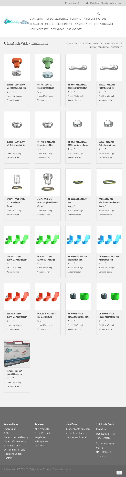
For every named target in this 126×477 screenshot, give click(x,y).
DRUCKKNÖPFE (64, 23)
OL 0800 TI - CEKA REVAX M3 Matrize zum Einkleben (109, 315)
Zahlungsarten (12, 445)
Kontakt (8, 457)
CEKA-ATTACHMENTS (41, 23)
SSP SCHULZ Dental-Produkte (63, 18)
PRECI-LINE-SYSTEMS (95, 18)
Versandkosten (13, 100)
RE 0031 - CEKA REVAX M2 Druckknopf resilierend (16, 201)
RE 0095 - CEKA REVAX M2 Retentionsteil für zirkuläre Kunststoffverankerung (17, 143)
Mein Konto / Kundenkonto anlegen (104, 2)
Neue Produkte (43, 433)
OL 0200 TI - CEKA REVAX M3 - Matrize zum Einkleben (46, 258)
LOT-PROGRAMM (103, 23)
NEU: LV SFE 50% (39, 29)
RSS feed (39, 445)
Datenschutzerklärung (16, 437)
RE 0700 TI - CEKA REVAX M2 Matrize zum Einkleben (78, 315)
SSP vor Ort (74, 29)
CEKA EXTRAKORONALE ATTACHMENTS (97, 43)
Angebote (40, 437)
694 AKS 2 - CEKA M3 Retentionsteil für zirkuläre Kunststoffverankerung (47, 143)
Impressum (10, 428)
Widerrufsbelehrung (15, 441)
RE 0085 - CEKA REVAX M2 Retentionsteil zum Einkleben (16, 86)
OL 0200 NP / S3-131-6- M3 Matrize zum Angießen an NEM (109, 258)
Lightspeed (69, 469)
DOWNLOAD (57, 29)
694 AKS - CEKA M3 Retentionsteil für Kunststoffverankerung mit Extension (109, 86)
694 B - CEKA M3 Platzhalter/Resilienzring (109, 201)
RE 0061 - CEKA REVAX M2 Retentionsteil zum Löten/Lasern (78, 143)
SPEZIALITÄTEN (83, 23)
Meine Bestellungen (76, 433)
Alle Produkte (42, 428)
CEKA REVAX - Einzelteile (110, 47)
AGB (6, 433)
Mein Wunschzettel (76, 437)
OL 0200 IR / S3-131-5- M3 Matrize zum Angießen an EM (46, 315)
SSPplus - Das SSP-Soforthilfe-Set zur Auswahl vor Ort (15, 372)
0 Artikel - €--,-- (74, 2)
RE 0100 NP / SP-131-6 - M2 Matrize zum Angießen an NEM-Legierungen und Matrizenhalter (78, 258)
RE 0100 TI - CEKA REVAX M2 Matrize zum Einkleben (17, 258)
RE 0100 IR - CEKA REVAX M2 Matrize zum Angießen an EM (17, 315)
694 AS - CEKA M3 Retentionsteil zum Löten (107, 143)
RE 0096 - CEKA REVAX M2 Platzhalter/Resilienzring (78, 201)
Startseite (36, 18)
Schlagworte (41, 441)
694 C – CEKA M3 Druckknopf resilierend (47, 201)
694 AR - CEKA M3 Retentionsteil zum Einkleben (45, 86)
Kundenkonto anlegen (77, 428)
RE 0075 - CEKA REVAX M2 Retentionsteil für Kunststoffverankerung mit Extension (78, 86)
